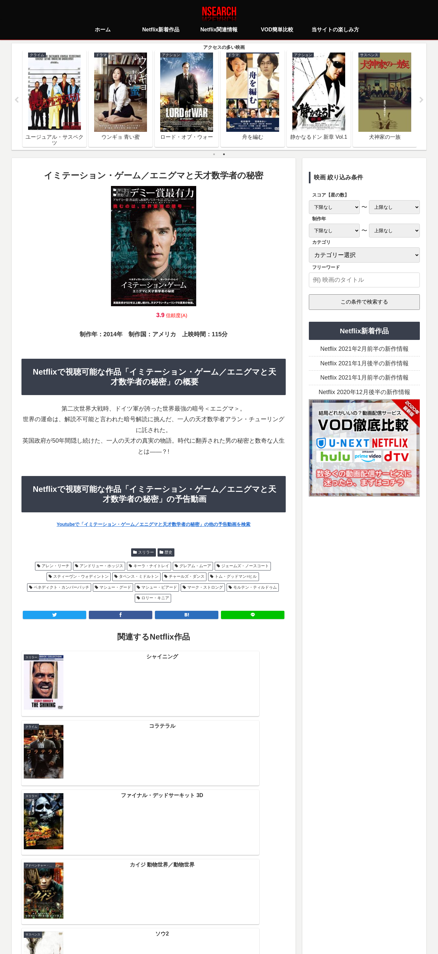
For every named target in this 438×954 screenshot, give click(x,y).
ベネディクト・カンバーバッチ (61, 588)
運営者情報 (269, 919)
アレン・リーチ (55, 567)
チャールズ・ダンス (186, 577)
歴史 (168, 553)
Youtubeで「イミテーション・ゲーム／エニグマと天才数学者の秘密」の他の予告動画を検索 (154, 525)
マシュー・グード (115, 588)
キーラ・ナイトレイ (151, 567)
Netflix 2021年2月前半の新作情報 (364, 350)
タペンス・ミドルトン (139, 577)
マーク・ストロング (205, 588)
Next (421, 100)
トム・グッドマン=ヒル (236, 577)
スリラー (146, 553)
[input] (364, 280)
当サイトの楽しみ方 (230, 919)
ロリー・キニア (155, 599)
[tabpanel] (54, 99)
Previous (16, 100)
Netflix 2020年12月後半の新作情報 (364, 392)
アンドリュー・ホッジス (101, 567)
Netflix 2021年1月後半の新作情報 (364, 364)
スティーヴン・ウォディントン (81, 577)
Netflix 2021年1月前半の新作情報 (364, 378)
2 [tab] (224, 155)
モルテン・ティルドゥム (255, 588)
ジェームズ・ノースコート (245, 567)
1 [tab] (214, 155)
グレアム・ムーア (195, 567)
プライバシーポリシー (180, 919)
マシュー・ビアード (159, 588)
